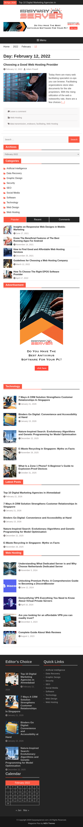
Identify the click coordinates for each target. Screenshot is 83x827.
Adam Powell (32, 69)
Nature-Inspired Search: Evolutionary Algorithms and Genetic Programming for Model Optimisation (47, 433)
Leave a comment (18, 111)
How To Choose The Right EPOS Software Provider (36, 273)
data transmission (18, 124)
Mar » (26, 810)
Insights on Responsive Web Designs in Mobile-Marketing (39, 228)
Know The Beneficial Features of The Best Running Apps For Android (36, 239)
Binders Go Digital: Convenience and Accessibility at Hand (37, 517)
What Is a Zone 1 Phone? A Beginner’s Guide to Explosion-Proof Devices (46, 467)
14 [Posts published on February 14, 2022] (8, 797)
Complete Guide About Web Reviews (40, 632)
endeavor (31, 124)
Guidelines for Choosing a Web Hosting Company (40, 260)
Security (11, 183)
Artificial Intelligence (17, 168)
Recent (37, 219)
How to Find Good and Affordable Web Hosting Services (39, 250)
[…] (63, 102)
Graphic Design (14, 178)
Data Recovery (14, 173)
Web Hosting (16, 117)
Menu (41, 40)
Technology (12, 202)
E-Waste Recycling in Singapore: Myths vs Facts (47, 448)
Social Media (13, 193)
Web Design (13, 207)
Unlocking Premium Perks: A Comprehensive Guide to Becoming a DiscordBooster (48, 582)
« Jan (18, 810)
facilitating (40, 124)
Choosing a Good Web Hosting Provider (30, 64)
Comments (64, 219)
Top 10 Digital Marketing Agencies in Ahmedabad (31, 492)
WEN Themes (49, 823)
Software (11, 197)
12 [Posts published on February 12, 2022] (32, 794)
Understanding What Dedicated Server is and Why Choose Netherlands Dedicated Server (48, 565)
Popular (15, 219)
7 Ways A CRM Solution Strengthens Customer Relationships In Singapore (46, 398)
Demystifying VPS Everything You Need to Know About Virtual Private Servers (47, 599)
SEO (9, 188)
